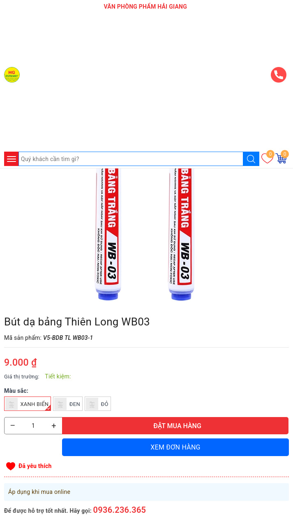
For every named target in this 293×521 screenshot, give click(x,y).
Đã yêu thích (35, 466)
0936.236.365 (119, 510)
